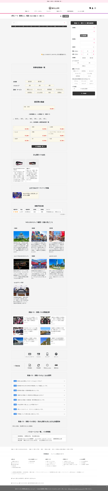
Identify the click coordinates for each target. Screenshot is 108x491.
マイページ (31, 463)
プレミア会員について (51, 463)
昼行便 (30, 81)
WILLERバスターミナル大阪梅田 (25, 438)
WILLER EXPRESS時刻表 (69, 463)
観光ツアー (59, 11)
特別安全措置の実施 (16, 467)
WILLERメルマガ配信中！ (52, 466)
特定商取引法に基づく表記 (55, 472)
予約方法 (17, 365)
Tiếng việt (34, 478)
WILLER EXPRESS (24, 483)
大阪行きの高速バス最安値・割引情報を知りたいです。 (31, 400)
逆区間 (65, 16)
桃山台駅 (20, 440)
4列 (49, 85)
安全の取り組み (15, 464)
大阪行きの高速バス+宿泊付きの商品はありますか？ (30, 395)
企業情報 (14, 472)
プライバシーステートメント (42, 472)
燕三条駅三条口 (36, 436)
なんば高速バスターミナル (45, 440)
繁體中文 (22, 478)
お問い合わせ (72, 472)
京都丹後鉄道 (70, 11)
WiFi (49, 92)
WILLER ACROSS (40, 483)
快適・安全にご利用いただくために (70, 465)
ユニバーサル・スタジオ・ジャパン (43, 438)
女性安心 (30, 92)
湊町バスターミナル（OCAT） (31, 440)
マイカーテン (59, 89)
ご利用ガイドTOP (67, 461)
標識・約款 (32, 472)
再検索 (83, 93)
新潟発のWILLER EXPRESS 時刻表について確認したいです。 (32, 385)
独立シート (30, 89)
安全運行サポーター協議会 (26, 426)
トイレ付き (40, 92)
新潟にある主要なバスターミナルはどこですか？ (29, 381)
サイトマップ (65, 472)
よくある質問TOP (84, 461)
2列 (30, 85)
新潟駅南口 (20, 436)
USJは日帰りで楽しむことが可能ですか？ (27, 404)
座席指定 (49, 89)
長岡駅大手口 (28, 436)
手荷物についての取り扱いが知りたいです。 (28, 414)
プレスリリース (15, 463)
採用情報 (19, 472)
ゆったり (39, 89)
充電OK (59, 92)
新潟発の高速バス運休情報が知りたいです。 (28, 390)
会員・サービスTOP (51, 461)
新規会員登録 (32, 461)
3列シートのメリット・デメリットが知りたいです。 (30, 409)
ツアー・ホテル (38, 11)
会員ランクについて (51, 464)
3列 (40, 85)
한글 (18, 478)
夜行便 (39, 81)
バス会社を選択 (83, 88)
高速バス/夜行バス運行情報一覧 (54, 1)
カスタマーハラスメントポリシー (19, 473)
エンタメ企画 (81, 11)
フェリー (48, 11)
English (13, 478)
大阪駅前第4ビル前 (57, 438)
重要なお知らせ (15, 461)
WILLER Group (15, 483)
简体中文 (28, 478)
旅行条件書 (25, 472)
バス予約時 (83, 463)
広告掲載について (80, 472)
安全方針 (14, 466)
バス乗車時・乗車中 (85, 464)
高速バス (27, 11)
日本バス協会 (15, 426)
